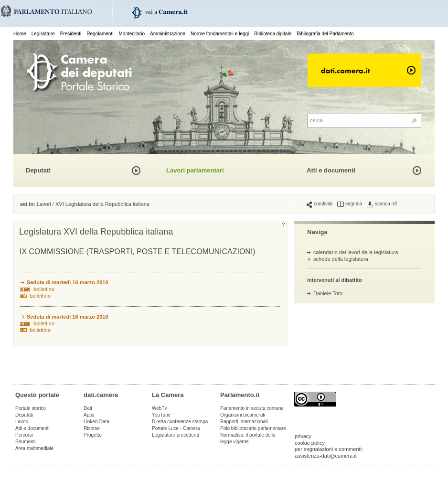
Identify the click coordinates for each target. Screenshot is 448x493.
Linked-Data (96, 421)
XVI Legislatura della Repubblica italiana (102, 204)
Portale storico (30, 408)
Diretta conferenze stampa (180, 421)
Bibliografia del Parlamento (325, 33)
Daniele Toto (327, 293)
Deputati (38, 170)
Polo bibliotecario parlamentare (253, 428)
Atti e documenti (331, 170)
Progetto (93, 435)
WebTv (159, 408)
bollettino (43, 289)
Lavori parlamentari (195, 170)
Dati (88, 408)
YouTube (161, 415)
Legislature (43, 33)
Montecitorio (131, 33)
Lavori (44, 204)
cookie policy (310, 443)
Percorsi (24, 435)
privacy (303, 436)
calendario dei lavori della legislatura (355, 252)
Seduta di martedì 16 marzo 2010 (67, 282)
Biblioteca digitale (272, 33)
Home (19, 33)
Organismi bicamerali (242, 415)
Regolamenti (99, 33)
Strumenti (25, 441)
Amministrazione (167, 33)
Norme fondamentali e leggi (220, 33)
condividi (319, 204)
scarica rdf (382, 204)
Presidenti (70, 33)
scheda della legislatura (340, 259)
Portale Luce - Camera (176, 428)
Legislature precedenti (175, 435)
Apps (89, 415)
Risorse (92, 428)
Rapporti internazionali (244, 421)
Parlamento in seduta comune (252, 408)
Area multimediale (34, 448)
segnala (349, 204)
